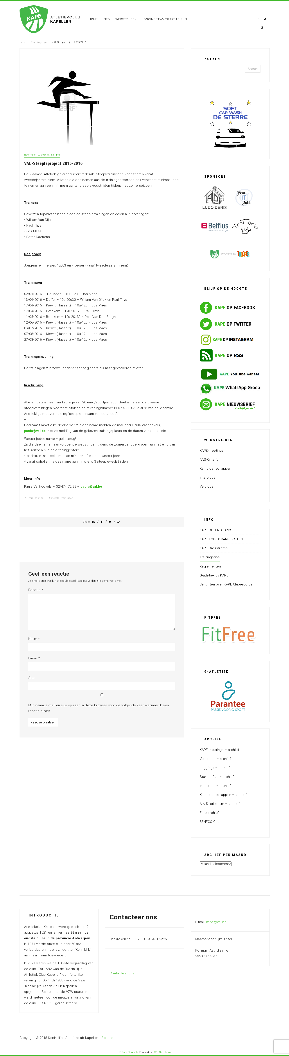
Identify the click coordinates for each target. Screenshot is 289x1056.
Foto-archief (209, 813)
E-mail (34, 658)
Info (106, 19)
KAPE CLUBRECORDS (216, 530)
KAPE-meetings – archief (219, 750)
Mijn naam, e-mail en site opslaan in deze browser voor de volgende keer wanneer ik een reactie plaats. (98, 708)
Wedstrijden (126, 19)
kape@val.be (216, 922)
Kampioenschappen (215, 469)
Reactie (35, 590)
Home (93, 19)
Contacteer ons (122, 973)
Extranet (108, 1038)
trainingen (67, 498)
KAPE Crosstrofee (214, 548)
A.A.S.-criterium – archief (220, 804)
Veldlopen (208, 487)
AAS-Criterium (211, 460)
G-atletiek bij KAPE (214, 575)
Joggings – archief (215, 768)
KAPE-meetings (212, 451)
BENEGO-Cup (210, 822)
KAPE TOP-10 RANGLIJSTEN (221, 539)
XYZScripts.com (163, 1052)
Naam (34, 639)
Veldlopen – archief (215, 759)
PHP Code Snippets (127, 1052)
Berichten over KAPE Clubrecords (226, 584)
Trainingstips (39, 42)
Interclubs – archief (215, 786)
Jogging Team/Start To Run (164, 19)
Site (31, 678)
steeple (55, 498)
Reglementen (210, 566)
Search (253, 69)
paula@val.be (35, 431)
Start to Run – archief (217, 777)
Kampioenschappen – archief (223, 795)
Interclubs (207, 478)
